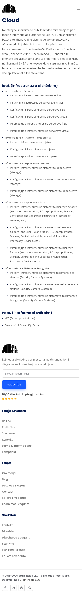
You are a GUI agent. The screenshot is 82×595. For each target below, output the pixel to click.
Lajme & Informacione (17, 446)
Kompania (9, 452)
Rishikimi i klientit (13, 550)
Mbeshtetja (9, 531)
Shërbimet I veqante (15, 504)
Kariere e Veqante (14, 498)
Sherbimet (9, 433)
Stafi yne (8, 544)
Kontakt (7, 439)
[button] (78, 8)
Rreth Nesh (9, 427)
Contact (7, 491)
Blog (5, 479)
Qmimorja (9, 473)
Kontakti (7, 525)
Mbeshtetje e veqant (16, 537)
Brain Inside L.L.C (30, 580)
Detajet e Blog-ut (13, 485)
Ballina (6, 421)
